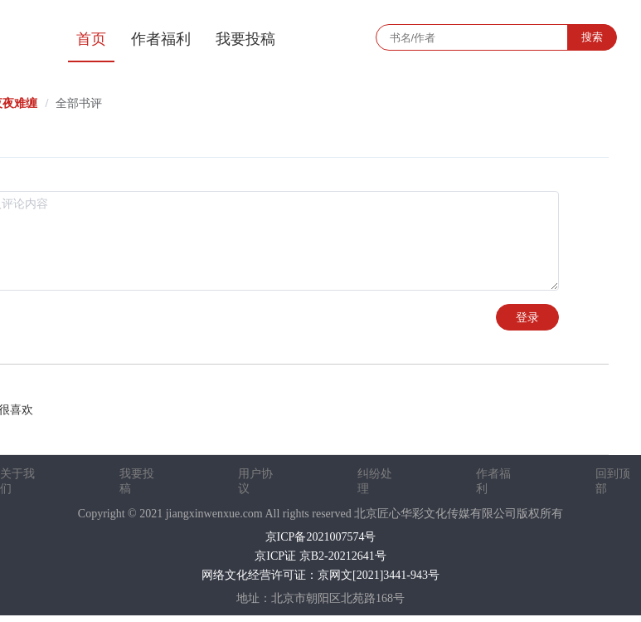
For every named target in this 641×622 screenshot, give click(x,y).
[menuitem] (91, 37)
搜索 (592, 37)
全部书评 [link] (79, 103)
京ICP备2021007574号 (320, 537)
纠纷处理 (374, 481)
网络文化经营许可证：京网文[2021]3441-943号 (320, 575)
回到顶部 (612, 481)
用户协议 (255, 481)
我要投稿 (245, 39)
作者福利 (161, 39)
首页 (91, 39)
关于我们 (17, 481)
